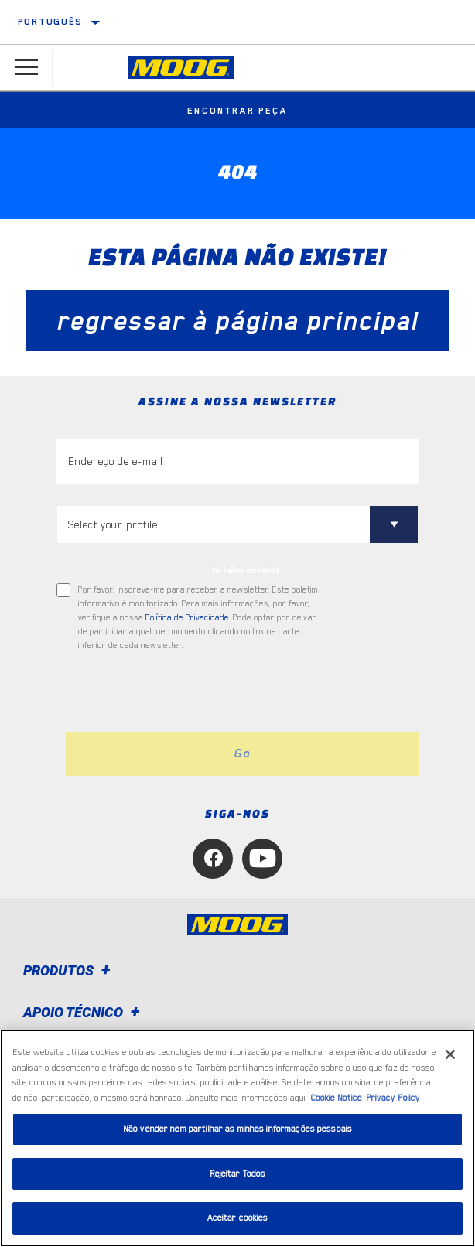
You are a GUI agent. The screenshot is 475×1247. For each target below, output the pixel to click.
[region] (237, 1138)
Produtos (69, 970)
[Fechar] (450, 1054)
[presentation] (185, 692)
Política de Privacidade (187, 618)
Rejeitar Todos (238, 1174)
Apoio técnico (84, 1012)
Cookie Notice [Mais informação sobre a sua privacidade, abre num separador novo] (336, 1098)
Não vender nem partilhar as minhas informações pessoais (237, 1129)
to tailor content (245, 570)
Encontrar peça (237, 110)
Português (50, 21)
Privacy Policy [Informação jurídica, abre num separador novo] (393, 1098)
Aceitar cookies (237, 1218)
